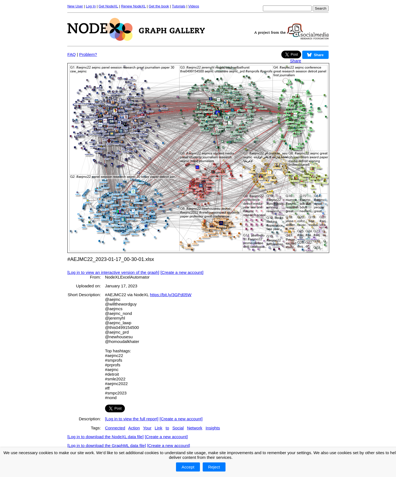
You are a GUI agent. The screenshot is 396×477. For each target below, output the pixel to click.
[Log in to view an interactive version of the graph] (113, 272)
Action (134, 428)
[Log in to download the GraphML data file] (106, 445)
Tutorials (178, 6)
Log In (91, 6)
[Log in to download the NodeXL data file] (105, 436)
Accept (188, 467)
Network (194, 428)
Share (295, 60)
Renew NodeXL (133, 6)
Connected (115, 428)
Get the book (159, 6)
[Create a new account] (182, 272)
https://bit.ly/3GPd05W (170, 294)
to (167, 428)
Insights (212, 428)
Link (159, 428)
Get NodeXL (108, 6)
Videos (193, 6)
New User (75, 6)
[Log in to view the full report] (131, 418)
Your (147, 428)
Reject (214, 467)
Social (178, 428)
